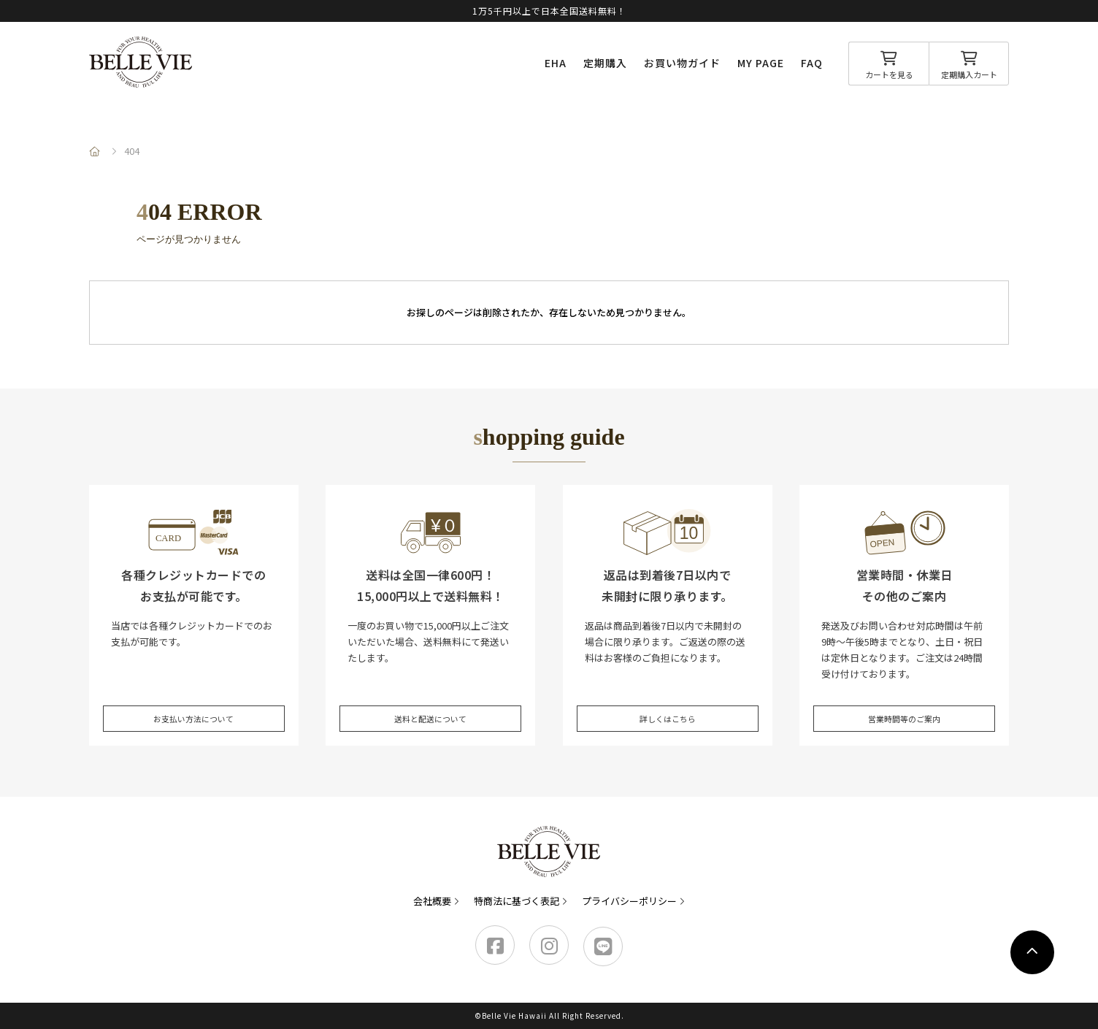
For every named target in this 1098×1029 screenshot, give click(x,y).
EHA (556, 63)
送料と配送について (430, 708)
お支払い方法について (193, 708)
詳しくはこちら (667, 708)
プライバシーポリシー (629, 901)
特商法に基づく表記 (516, 901)
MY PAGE (760, 63)
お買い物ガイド (682, 63)
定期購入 (605, 63)
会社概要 (432, 901)
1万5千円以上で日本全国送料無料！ (549, 10)
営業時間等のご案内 (904, 708)
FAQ (812, 63)
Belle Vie (141, 62)
